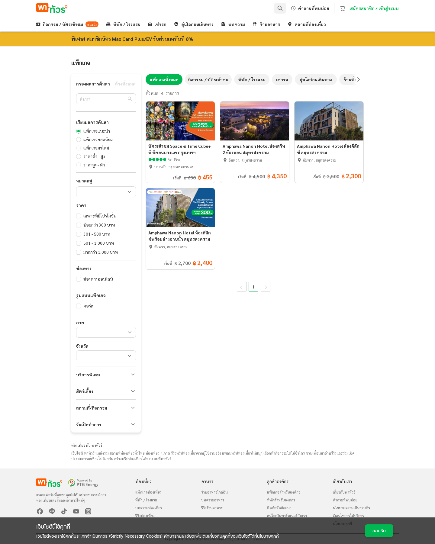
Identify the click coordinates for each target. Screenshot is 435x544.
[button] (106, 374)
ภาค (80, 322)
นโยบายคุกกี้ (268, 536)
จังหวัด (82, 346)
